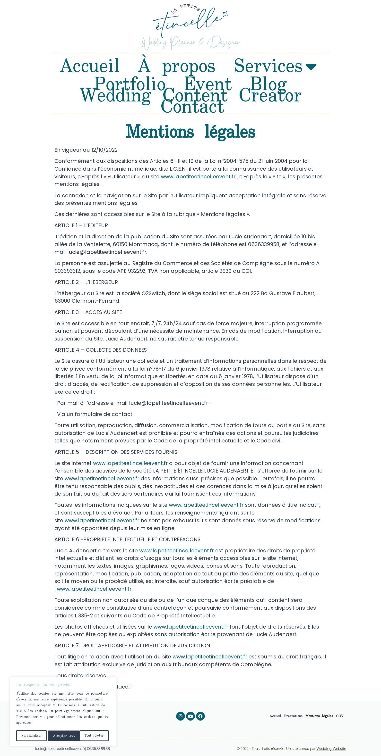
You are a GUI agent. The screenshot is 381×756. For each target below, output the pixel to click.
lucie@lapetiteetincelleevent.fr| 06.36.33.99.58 (72, 749)
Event (208, 85)
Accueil (90, 66)
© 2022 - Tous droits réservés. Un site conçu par (291, 749)
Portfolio (130, 85)
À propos (177, 66)
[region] (63, 712)
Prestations (293, 716)
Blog (268, 85)
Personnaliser (31, 736)
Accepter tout (94, 736)
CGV (340, 716)
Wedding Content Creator (190, 96)
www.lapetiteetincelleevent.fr (198, 176)
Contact (192, 107)
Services (275, 66)
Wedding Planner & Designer (190, 43)
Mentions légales (319, 716)
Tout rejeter (62, 736)
